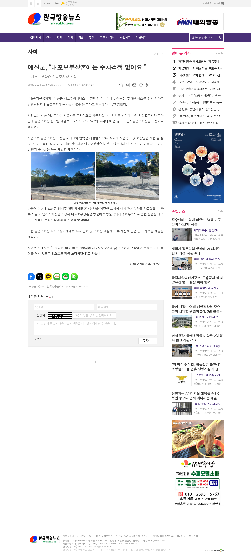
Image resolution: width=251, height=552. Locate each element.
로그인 (217, 3)
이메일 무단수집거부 (163, 536)
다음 (101, 362)
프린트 (141, 85)
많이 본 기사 (181, 53)
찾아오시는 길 (84, 536)
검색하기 (219, 37)
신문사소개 (68, 536)
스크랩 (148, 85)
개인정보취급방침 (104, 536)
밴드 (74, 276)
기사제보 (181, 536)
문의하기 (193, 536)
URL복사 (121, 85)
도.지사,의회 (107, 37)
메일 (134, 85)
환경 (91, 37)
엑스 (39, 276)
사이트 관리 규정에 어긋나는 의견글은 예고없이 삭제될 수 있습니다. (75, 323)
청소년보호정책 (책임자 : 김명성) (132, 536)
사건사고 (125, 37)
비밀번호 (103, 307)
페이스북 (31, 276)
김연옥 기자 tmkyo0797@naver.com (46, 85)
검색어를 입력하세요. (203, 37)
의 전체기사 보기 (144, 264)
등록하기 (147, 340)
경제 (59, 37)
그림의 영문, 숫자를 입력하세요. (93, 315)
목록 (128, 85)
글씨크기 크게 (155, 85)
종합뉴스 (178, 211)
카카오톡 (48, 276)
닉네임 (39, 307)
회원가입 (207, 3)
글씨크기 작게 (162, 85)
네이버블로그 (56, 276)
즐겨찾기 (38, 3)
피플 (80, 37)
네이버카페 (65, 276)
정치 (48, 37)
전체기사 (35, 37)
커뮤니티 (141, 37)
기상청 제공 (70, 4)
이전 (90, 362)
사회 (70, 37)
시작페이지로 (31, 3)
